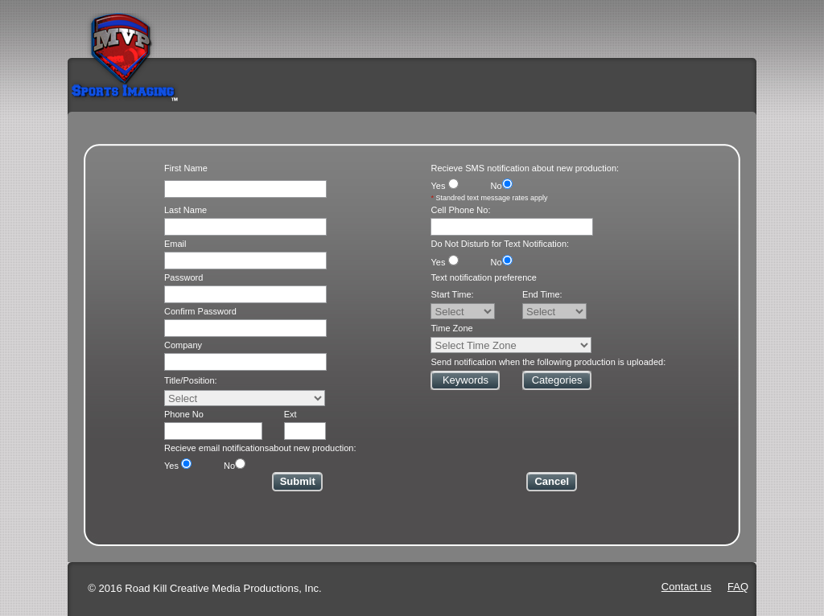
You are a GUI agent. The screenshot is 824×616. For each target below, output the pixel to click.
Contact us (686, 587)
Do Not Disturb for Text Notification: (500, 243)
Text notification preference (483, 277)
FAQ (737, 587)
